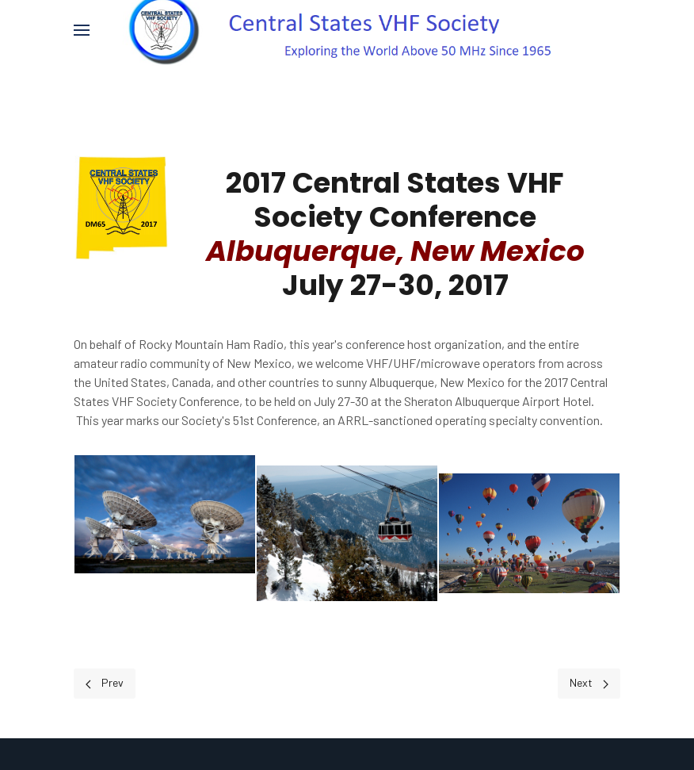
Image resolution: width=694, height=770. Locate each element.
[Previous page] (104, 683)
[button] (82, 29)
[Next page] (589, 683)
